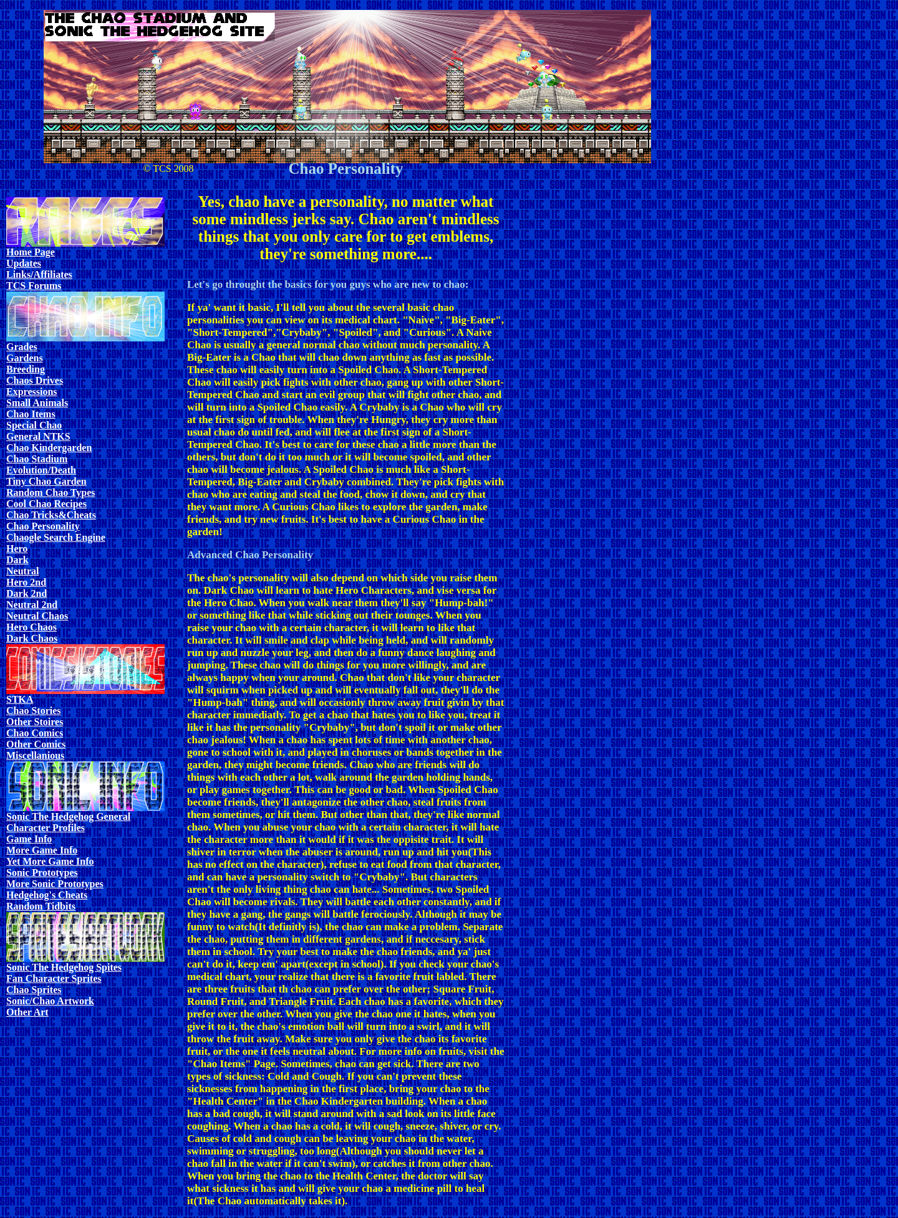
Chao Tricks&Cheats (51, 515)
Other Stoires (34, 721)
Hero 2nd (26, 582)
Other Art (27, 1012)
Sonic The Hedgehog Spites (64, 967)
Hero (16, 548)
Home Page (30, 252)
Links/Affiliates (39, 274)
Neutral (22, 571)
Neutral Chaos (37, 616)
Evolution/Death (41, 470)
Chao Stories (33, 710)
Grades (21, 346)
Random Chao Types (50, 492)
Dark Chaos (31, 638)
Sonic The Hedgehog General (68, 816)
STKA (20, 699)
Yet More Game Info (50, 861)
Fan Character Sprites (54, 978)
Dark (17, 559)
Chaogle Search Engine (55, 537)
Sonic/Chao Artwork (50, 1001)
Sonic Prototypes (42, 872)
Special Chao (34, 425)
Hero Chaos (31, 627)
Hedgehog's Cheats (46, 895)
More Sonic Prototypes (55, 883)
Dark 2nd (26, 593)
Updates (23, 263)
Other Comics (35, 744)
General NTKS (38, 436)
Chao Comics (34, 733)
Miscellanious (35, 755)
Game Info (29, 839)
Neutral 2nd (31, 604)
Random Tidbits (40, 906)
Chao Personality (43, 526)
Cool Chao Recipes (46, 503)
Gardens (24, 358)
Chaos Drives (34, 380)
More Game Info (41, 850)
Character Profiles (45, 827)
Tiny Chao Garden (46, 481)
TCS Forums (33, 285)
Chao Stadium (36, 459)
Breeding (25, 369)
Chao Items (31, 414)
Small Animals (37, 402)
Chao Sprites (33, 989)
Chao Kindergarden (49, 447)
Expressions (31, 391)
